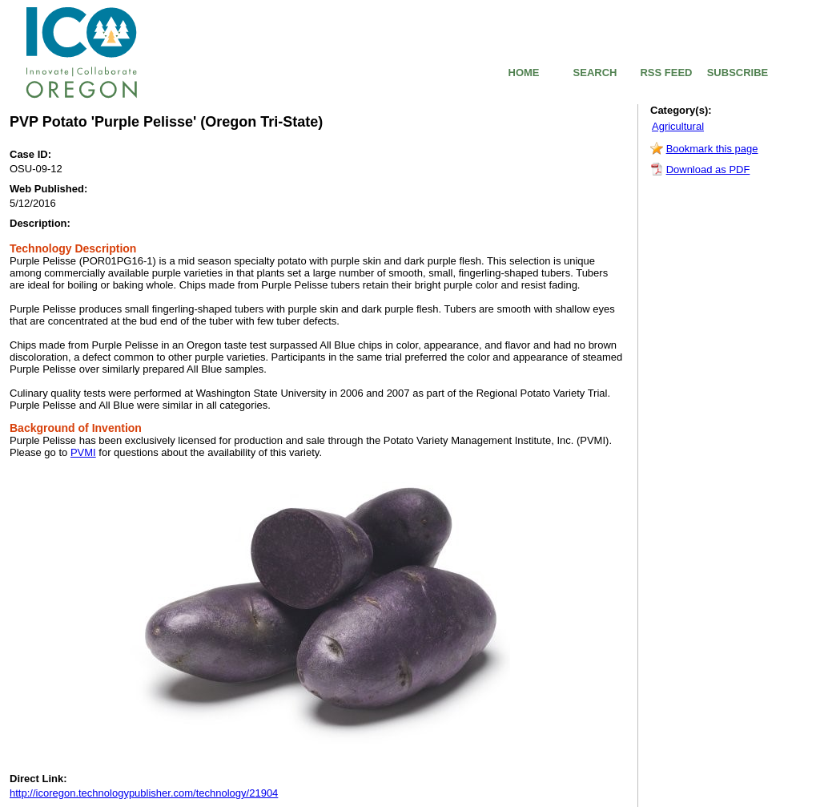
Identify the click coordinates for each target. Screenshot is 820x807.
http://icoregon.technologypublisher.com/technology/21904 (144, 793)
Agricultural (678, 126)
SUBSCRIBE (738, 73)
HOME (524, 73)
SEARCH (595, 73)
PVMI (83, 452)
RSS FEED (666, 73)
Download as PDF (708, 169)
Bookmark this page (712, 149)
